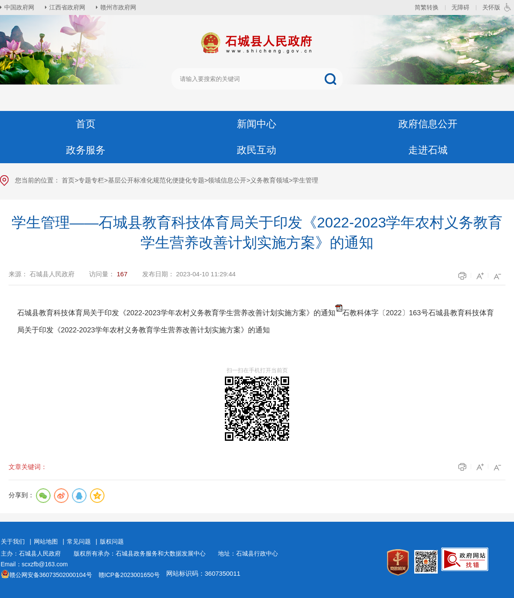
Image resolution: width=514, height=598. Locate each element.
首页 (86, 124)
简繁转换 (427, 7)
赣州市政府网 (118, 7)
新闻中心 (256, 124)
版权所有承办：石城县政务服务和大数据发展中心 (143, 553)
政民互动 (256, 150)
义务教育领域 (269, 180)
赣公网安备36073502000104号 (50, 574)
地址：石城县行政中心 (248, 553)
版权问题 (112, 541)
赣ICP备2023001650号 (129, 574)
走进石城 (428, 150)
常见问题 (79, 541)
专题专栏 (91, 180)
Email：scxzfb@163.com (34, 564)
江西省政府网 (67, 7)
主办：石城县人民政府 (34, 553)
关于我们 (13, 541)
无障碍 (460, 7)
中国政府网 (19, 7)
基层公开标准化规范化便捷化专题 (156, 180)
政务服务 (85, 150)
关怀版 (491, 7)
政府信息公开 (427, 124)
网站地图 (46, 541)
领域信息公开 (227, 180)
